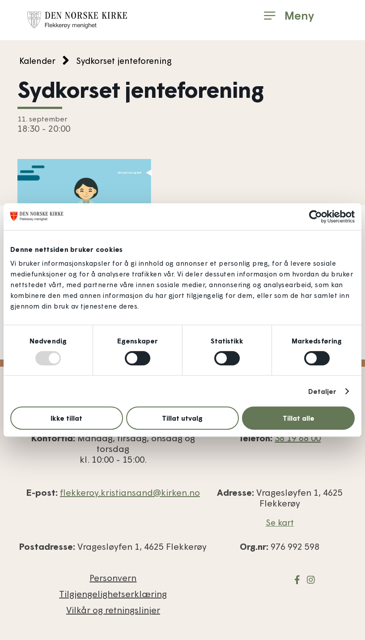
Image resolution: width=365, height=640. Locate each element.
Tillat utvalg (182, 418)
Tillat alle (298, 418)
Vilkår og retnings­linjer (113, 609)
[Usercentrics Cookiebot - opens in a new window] (315, 216)
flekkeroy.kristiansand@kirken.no (130, 492)
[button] (289, 15)
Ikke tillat (66, 418)
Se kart (280, 522)
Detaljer (322, 391)
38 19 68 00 (298, 437)
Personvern (112, 577)
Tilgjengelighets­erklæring (113, 593)
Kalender (37, 60)
